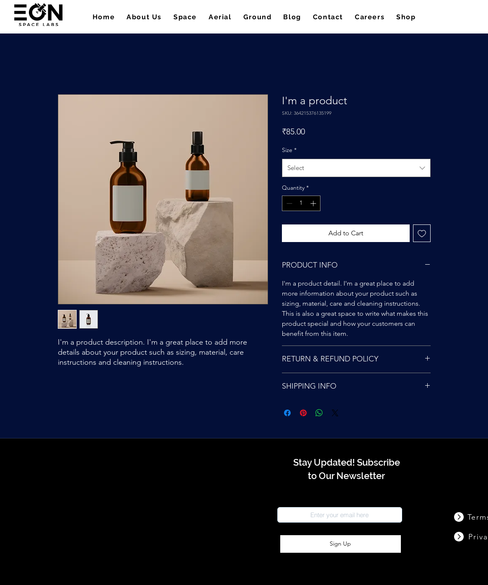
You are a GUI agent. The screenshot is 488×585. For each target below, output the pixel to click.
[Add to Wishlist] (422, 233)
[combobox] (356, 168)
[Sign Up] (340, 544)
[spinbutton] (301, 203)
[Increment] (314, 203)
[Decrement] (288, 203)
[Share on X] (335, 413)
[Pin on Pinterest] (303, 413)
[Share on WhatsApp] (319, 413)
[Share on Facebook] (287, 413)
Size (289, 150)
